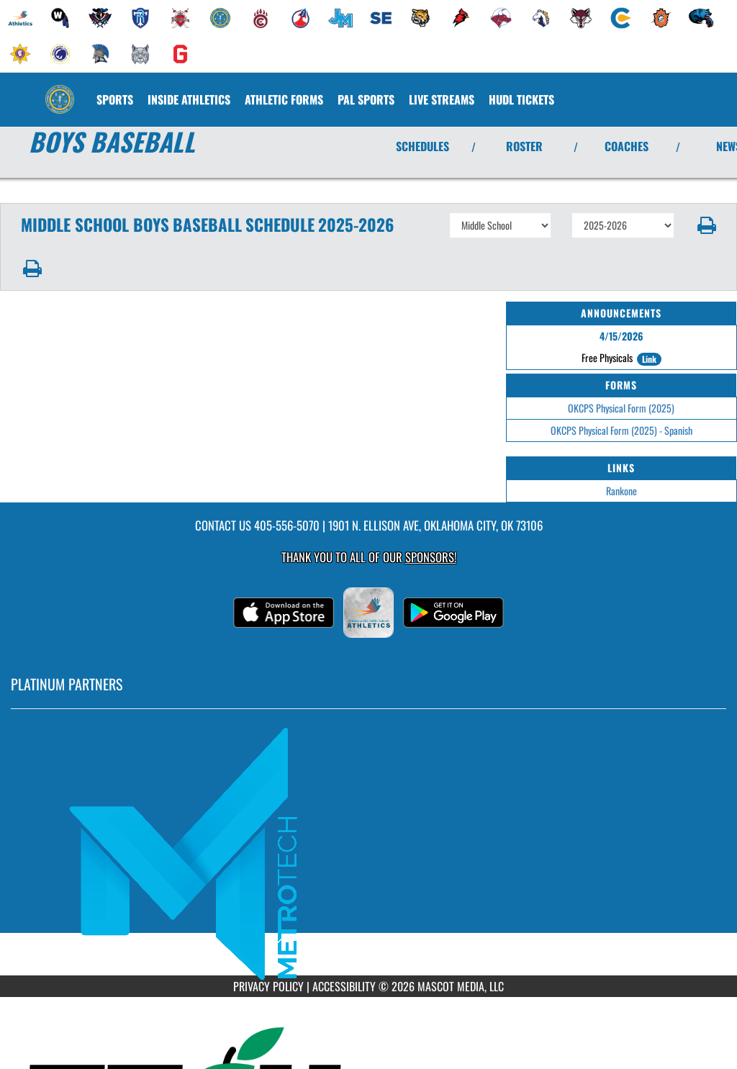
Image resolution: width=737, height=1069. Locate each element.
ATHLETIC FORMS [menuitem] (284, 99)
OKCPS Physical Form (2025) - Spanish (621, 430)
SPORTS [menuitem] (114, 99)
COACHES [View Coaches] (626, 146)
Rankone (621, 490)
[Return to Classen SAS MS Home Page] (59, 91)
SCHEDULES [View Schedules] (422, 146)
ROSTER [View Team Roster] (524, 146)
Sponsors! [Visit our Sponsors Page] (430, 557)
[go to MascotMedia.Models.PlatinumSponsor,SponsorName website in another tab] (368, 853)
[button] (705, 225)
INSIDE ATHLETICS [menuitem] (189, 99)
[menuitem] (20, 18)
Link (649, 359)
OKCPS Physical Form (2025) (621, 407)
